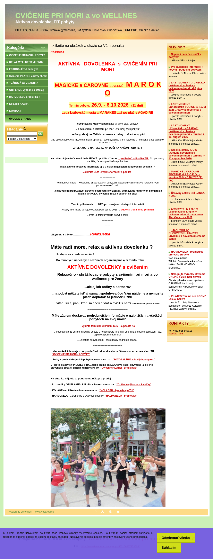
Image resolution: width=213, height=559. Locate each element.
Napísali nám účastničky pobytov (185, 55)
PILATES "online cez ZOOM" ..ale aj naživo (187, 297)
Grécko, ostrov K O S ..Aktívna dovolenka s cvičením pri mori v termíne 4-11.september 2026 (187, 154)
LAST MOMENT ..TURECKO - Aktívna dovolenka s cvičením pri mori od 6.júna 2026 (187, 87)
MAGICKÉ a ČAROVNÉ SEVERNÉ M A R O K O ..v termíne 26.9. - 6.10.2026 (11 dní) (186, 176)
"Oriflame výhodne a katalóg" (134, 384)
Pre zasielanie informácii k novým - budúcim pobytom (186, 68)
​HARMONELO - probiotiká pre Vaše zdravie (186, 253)
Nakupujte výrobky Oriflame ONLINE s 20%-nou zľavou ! (187, 275)
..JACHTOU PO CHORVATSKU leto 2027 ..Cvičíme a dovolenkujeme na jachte (187, 234)
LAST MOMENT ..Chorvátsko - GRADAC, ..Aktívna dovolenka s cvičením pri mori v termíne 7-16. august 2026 (187, 131)
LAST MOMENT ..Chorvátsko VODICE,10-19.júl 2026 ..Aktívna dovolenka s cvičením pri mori (187, 108)
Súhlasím (169, 547)
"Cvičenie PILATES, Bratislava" (118, 367)
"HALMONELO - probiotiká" (121, 395)
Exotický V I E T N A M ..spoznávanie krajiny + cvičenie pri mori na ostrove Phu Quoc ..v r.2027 (186, 213)
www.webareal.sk (44, 511)
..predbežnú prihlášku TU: (133, 158)
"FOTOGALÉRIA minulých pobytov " (133, 359)
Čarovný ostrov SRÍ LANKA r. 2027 (187, 194)
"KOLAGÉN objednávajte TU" (117, 390)
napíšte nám (176, 333)
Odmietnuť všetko (176, 538)
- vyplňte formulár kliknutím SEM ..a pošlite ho (107, 326)
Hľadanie (15, 129)
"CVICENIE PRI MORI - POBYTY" (71, 354)
